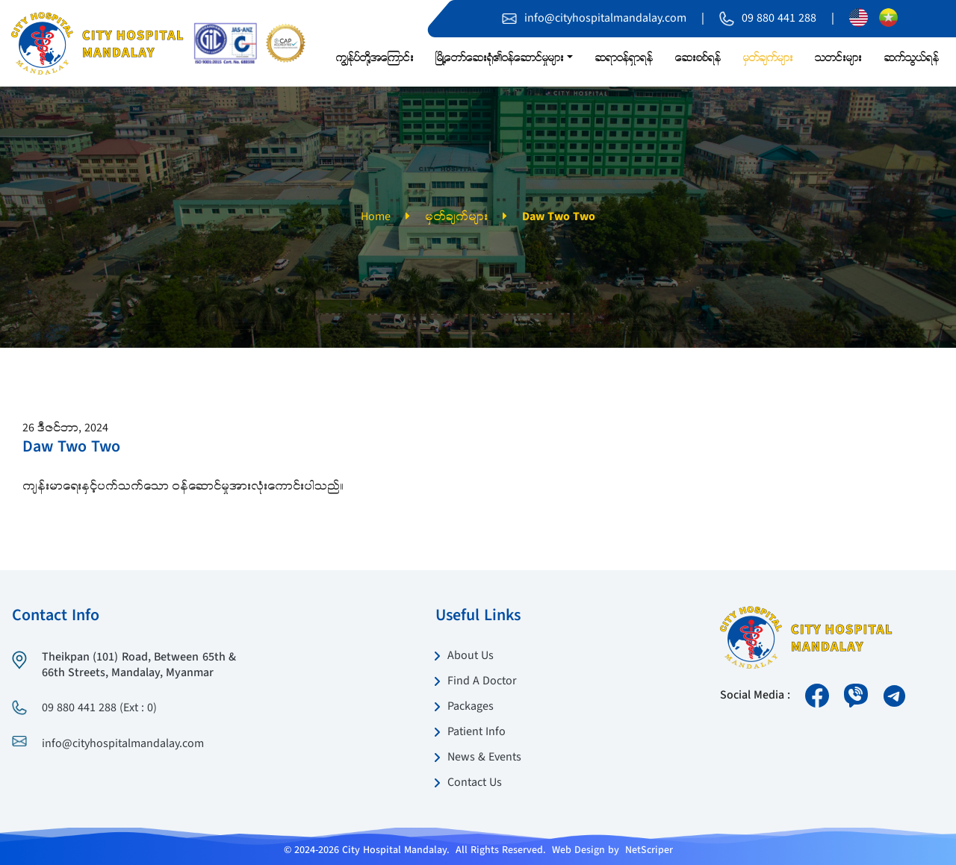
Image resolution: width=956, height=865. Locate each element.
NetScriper (649, 850)
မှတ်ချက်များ (456, 217)
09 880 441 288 (779, 18)
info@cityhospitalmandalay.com (605, 18)
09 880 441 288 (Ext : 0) (99, 708)
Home (376, 217)
